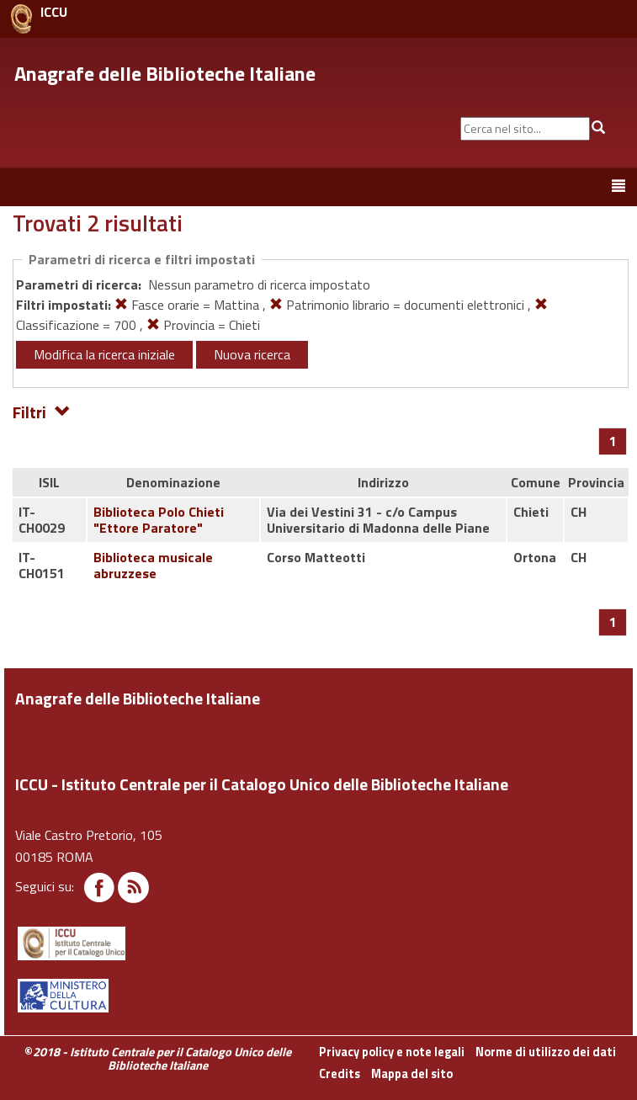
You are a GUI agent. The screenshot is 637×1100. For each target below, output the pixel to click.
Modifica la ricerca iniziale (104, 354)
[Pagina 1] (613, 441)
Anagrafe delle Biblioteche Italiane (165, 73)
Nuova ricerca (252, 354)
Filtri (42, 411)
